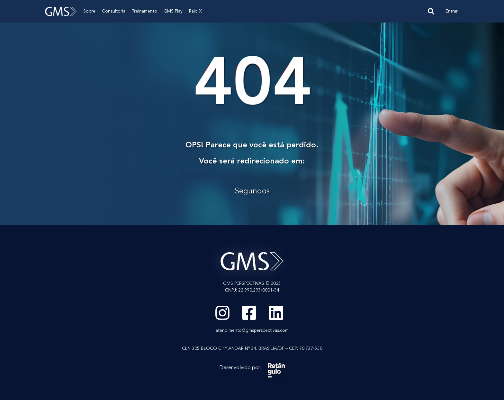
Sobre (89, 11)
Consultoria (113, 11)
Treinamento (144, 11)
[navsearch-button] (431, 11)
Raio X (195, 11)
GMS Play (173, 11)
